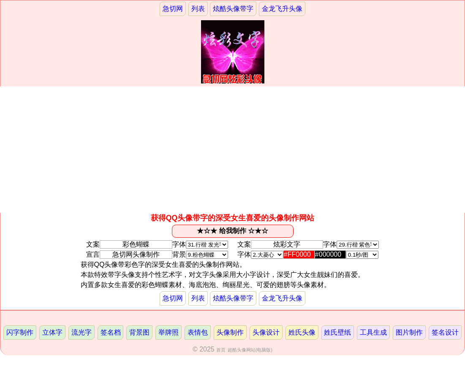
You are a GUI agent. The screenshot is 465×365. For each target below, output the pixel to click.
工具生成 (373, 332)
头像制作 (230, 332)
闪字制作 (19, 332)
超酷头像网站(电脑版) (250, 349)
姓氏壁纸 (337, 332)
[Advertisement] (232, 150)
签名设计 (445, 332)
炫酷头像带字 (233, 8)
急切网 (173, 8)
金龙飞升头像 (282, 8)
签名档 (111, 332)
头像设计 (266, 332)
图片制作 (409, 332)
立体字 (52, 332)
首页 (221, 349)
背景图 (139, 332)
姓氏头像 (301, 332)
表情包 (198, 332)
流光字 (81, 332)
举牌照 (168, 332)
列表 (198, 8)
